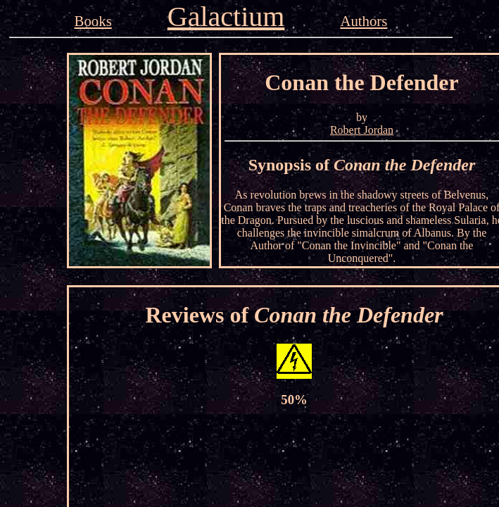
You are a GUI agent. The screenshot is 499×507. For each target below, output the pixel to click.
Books (93, 21)
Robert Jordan (361, 130)
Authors (363, 21)
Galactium (226, 16)
